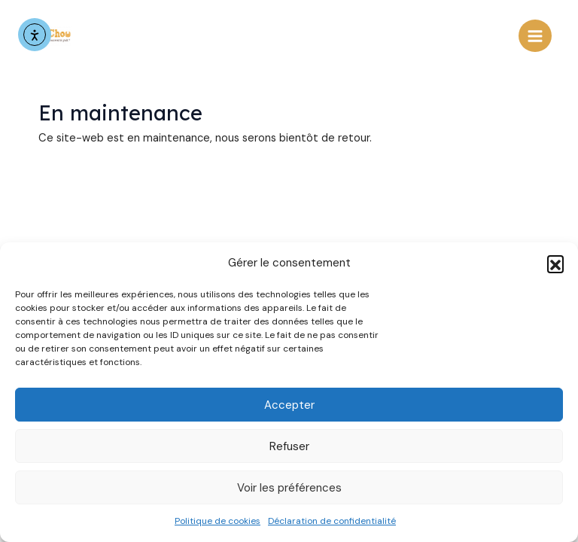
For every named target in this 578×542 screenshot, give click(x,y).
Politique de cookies (217, 521)
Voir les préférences (289, 487)
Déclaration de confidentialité (332, 521)
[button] (555, 263)
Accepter (289, 405)
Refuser (289, 446)
